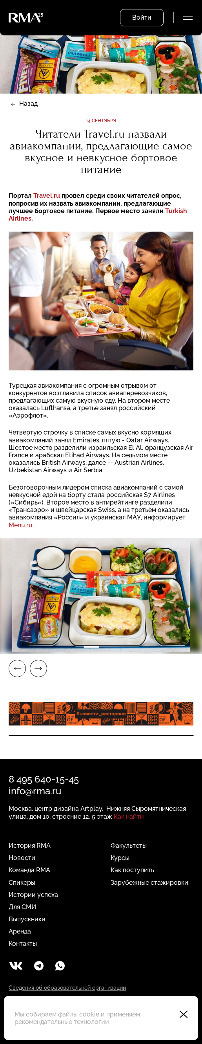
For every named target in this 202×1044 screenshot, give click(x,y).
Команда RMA (29, 870)
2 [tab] (111, 647)
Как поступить (132, 870)
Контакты (23, 943)
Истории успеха (33, 895)
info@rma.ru (35, 791)
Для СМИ (22, 907)
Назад (28, 103)
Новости (22, 858)
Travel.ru (47, 195)
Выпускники (27, 919)
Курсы (120, 858)
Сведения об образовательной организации (67, 988)
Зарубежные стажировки (149, 882)
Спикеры (22, 882)
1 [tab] (91, 647)
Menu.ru (21, 525)
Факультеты (129, 845)
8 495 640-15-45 (44, 779)
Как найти (129, 816)
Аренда (20, 931)
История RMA (30, 845)
